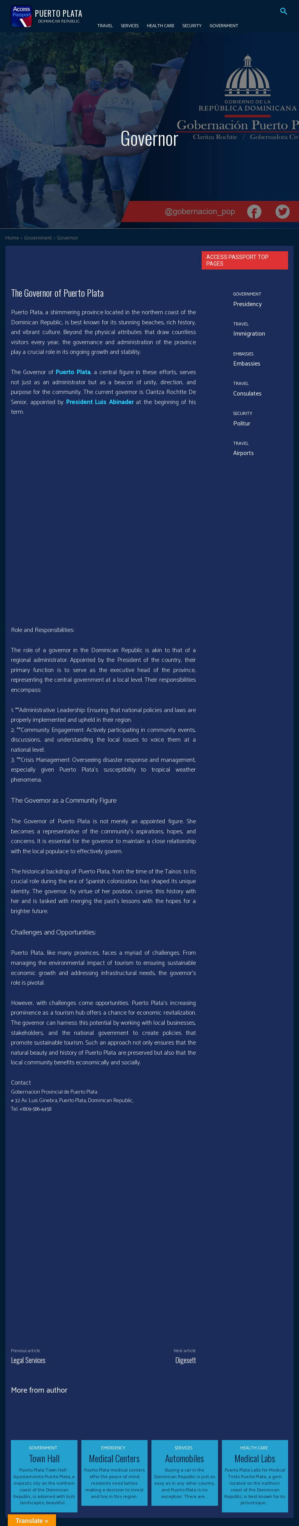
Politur (239, 423)
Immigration (246, 334)
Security (241, 414)
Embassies (242, 355)
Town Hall (44, 1375)
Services (184, 1366)
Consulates (244, 393)
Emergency (113, 1366)
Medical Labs (255, 1375)
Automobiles (185, 1375)
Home (12, 237)
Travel (239, 325)
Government (38, 237)
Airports (240, 453)
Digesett (185, 1279)
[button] (283, 11)
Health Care (254, 1366)
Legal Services (28, 1279)
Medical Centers (114, 1375)
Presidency (243, 304)
